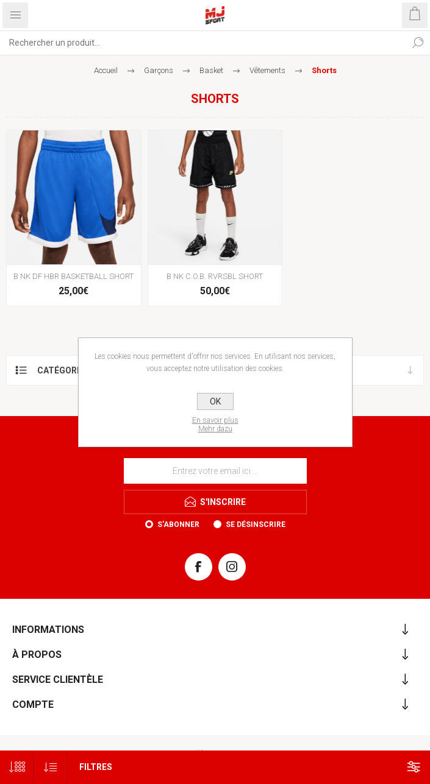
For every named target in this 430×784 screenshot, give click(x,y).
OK (215, 401)
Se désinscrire (255, 524)
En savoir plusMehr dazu (215, 424)
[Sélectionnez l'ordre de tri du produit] (50, 767)
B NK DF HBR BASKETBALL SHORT (73, 276)
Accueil (106, 70)
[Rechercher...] (203, 42)
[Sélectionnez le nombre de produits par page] (17, 767)
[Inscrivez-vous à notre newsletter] (215, 471)
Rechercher (418, 42)
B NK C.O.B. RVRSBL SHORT (215, 276)
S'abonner (178, 524)
